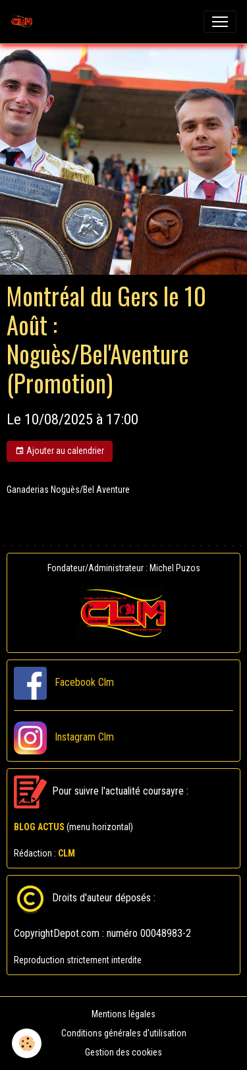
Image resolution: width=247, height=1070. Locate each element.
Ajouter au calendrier (59, 451)
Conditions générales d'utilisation (123, 1033)
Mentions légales (123, 1014)
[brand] (24, 22)
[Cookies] (26, 1043)
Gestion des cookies (123, 1052)
